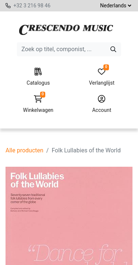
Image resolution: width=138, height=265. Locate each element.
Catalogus (38, 77)
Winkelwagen (38, 104)
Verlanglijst (101, 77)
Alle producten (24, 150)
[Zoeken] (113, 49)
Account (101, 104)
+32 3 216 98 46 (31, 5)
